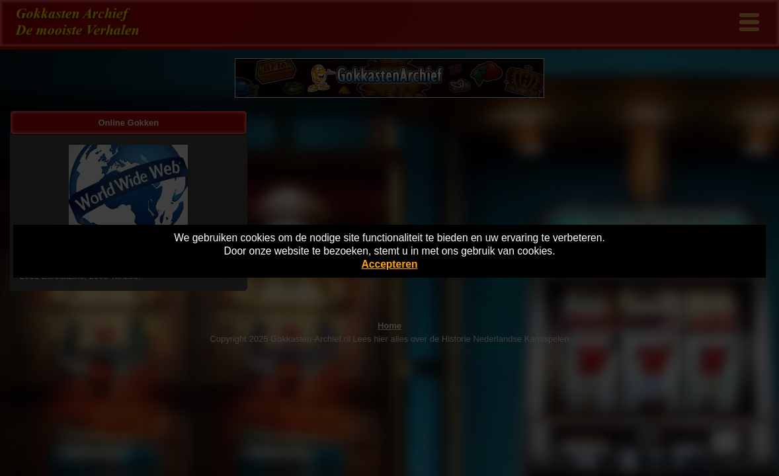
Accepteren (390, 264)
